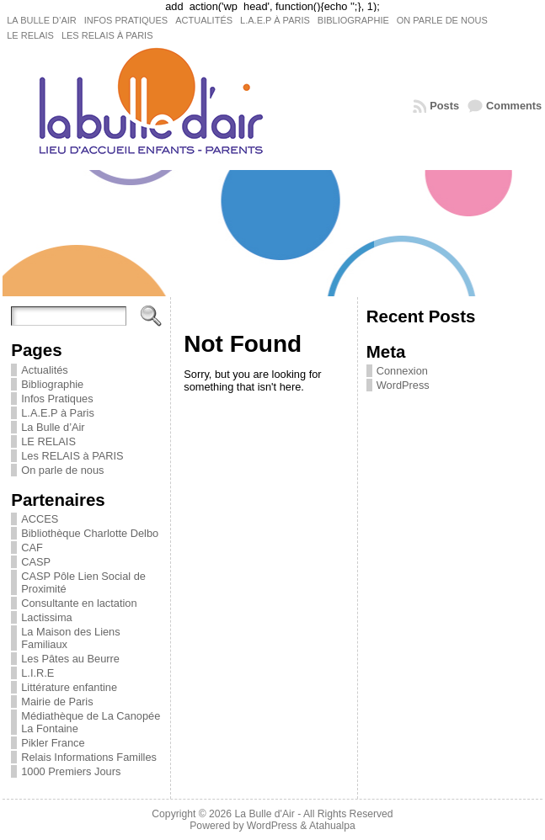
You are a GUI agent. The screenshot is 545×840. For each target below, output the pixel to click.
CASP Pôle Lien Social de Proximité (83, 582)
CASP (36, 562)
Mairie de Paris (57, 701)
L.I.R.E (37, 673)
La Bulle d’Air (52, 427)
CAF (32, 547)
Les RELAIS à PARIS (72, 455)
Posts (444, 105)
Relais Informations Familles (89, 757)
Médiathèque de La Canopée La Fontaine (90, 722)
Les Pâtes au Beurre (70, 658)
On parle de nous (62, 470)
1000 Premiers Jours (70, 771)
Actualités (44, 370)
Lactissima (46, 617)
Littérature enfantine (69, 687)
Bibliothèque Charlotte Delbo (89, 533)
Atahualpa (332, 826)
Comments (514, 105)
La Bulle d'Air (265, 814)
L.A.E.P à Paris (57, 413)
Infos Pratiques (57, 398)
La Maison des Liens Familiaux (70, 638)
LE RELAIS (48, 441)
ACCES (39, 519)
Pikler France (52, 742)
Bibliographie (52, 384)
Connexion (402, 370)
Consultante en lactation (78, 603)
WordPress (403, 385)
